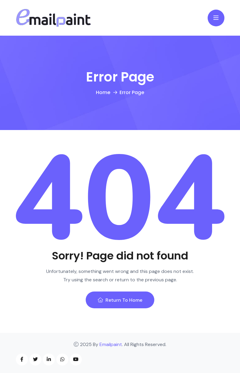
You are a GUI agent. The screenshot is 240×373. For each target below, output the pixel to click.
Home (103, 92)
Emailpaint (110, 344)
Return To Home (120, 300)
